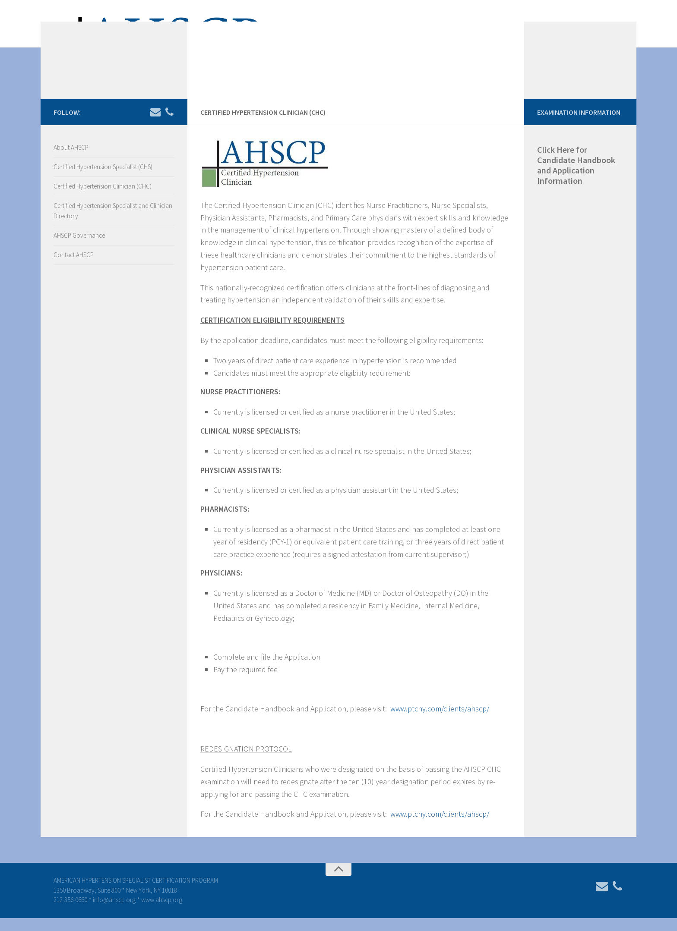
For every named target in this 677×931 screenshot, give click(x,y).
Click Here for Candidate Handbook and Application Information (576, 178)
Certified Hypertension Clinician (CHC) (103, 199)
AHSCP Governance (79, 248)
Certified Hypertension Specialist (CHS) (103, 180)
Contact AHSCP (74, 268)
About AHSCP (71, 160)
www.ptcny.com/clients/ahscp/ (439, 722)
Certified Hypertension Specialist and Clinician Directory (113, 223)
